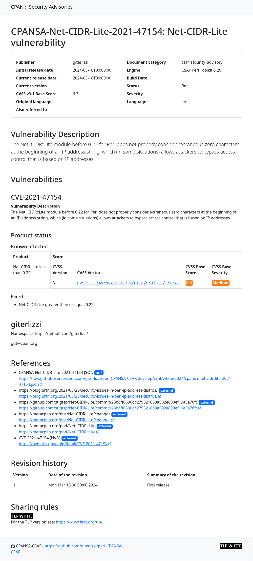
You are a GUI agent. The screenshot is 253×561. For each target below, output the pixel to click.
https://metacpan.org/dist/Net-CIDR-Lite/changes (64, 420)
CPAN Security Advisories (42, 6)
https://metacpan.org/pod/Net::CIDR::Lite (57, 432)
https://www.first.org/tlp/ (79, 522)
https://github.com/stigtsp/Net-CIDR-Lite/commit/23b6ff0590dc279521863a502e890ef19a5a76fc (108, 408)
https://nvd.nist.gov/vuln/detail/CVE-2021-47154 (63, 443)
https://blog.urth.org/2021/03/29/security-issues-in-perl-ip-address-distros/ (88, 396)
